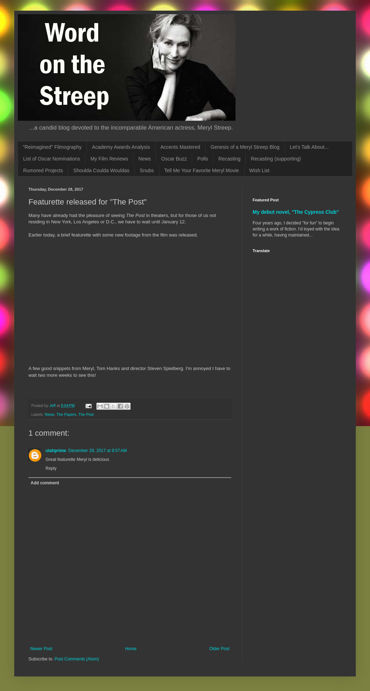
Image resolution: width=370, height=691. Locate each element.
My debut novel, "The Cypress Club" (296, 212)
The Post (86, 414)
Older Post (219, 648)
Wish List (259, 170)
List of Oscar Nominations (51, 159)
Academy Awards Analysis (121, 147)
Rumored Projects (43, 170)
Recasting (229, 159)
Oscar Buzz (174, 159)
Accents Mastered (180, 147)
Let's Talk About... (309, 147)
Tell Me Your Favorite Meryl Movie (201, 170)
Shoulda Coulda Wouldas (101, 170)
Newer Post (41, 648)
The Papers (66, 414)
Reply (51, 468)
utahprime (56, 450)
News (144, 159)
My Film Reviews (109, 159)
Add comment (45, 482)
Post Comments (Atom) (76, 659)
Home (131, 648)
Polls (202, 159)
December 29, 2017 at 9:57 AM (97, 450)
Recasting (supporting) (276, 159)
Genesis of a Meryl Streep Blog (245, 147)
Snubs (147, 170)
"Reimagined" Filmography (52, 147)
